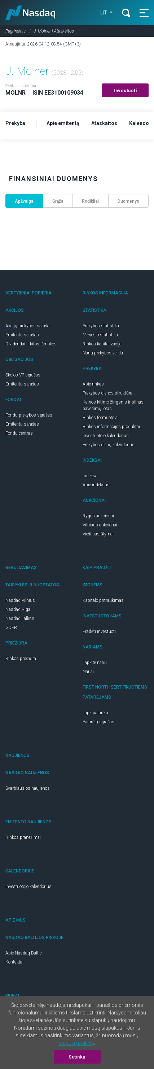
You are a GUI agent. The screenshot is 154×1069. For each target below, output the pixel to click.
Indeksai (90, 475)
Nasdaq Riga (17, 609)
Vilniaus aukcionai (100, 524)
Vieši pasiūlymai (98, 533)
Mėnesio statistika (100, 334)
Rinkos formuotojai (101, 417)
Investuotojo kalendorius (106, 435)
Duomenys (128, 201)
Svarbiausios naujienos (27, 788)
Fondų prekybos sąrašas (28, 415)
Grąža (57, 201)
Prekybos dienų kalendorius (109, 444)
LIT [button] (104, 13)
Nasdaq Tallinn (19, 618)
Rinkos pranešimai (23, 837)
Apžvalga (24, 201)
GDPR (11, 627)
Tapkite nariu (95, 662)
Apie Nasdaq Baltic (23, 953)
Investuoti (125, 90)
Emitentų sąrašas (22, 334)
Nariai (88, 671)
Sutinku (77, 1057)
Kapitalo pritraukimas (103, 600)
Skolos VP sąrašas (22, 375)
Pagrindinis (15, 31)
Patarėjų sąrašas (98, 721)
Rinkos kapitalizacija (102, 343)
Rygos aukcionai (98, 515)
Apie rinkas (93, 384)
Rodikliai (90, 201)
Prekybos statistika (101, 325)
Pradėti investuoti (99, 631)
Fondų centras (19, 433)
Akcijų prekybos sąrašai (27, 325)
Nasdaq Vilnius (20, 600)
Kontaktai (14, 962)
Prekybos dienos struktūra (107, 393)
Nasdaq (30, 12)
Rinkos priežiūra (20, 658)
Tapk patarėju (95, 712)
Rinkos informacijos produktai (111, 426)
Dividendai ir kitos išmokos (31, 343)
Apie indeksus (96, 484)
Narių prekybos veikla (103, 352)
